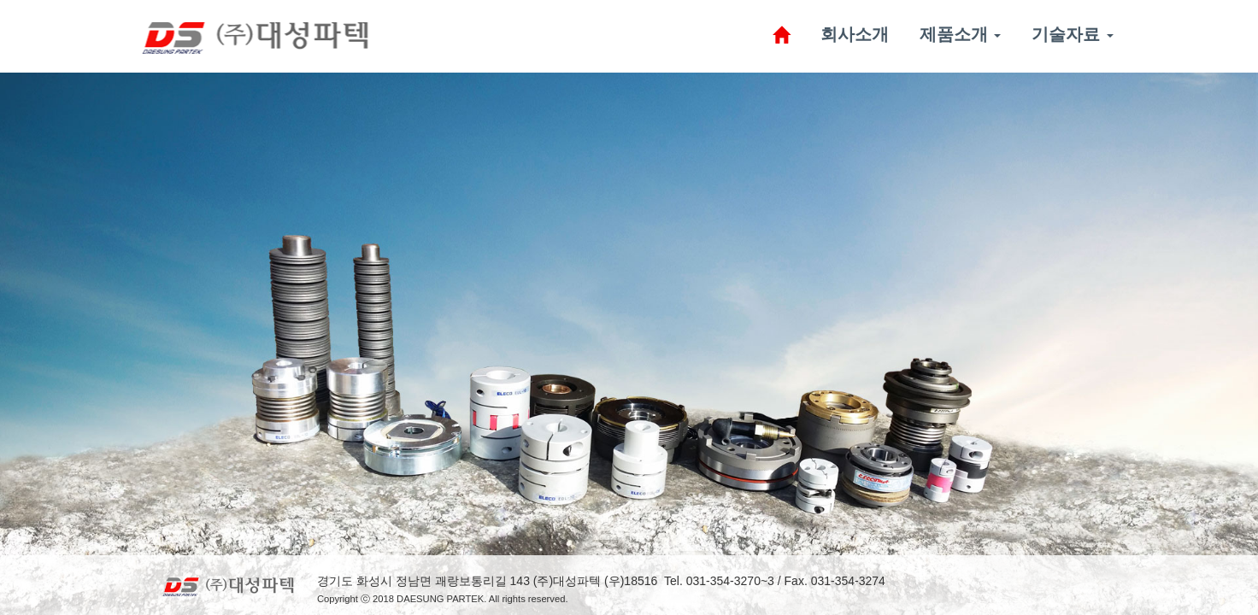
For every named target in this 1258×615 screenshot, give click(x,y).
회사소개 (858, 34)
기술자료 (1077, 34)
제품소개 (964, 34)
